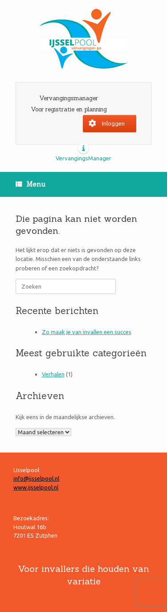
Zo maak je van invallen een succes (86, 332)
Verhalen (53, 374)
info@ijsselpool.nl (36, 478)
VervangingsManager (83, 158)
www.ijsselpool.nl (35, 487)
